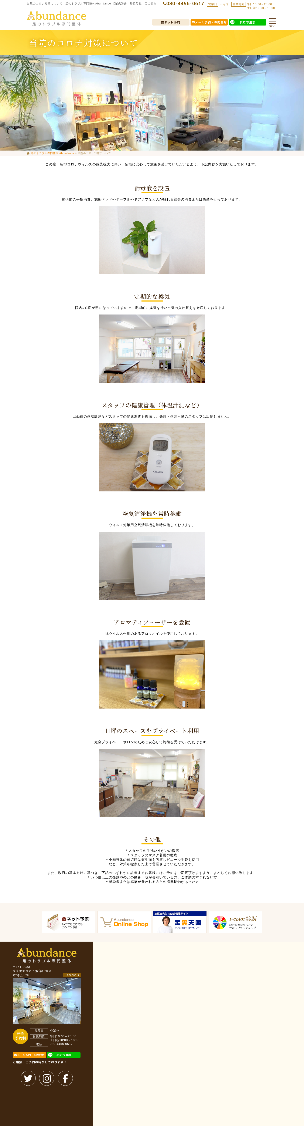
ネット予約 (172, 22)
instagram (46, 1078)
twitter (28, 1078)
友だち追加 (248, 22)
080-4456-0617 (61, 1044)
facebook (65, 1078)
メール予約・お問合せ (211, 22)
